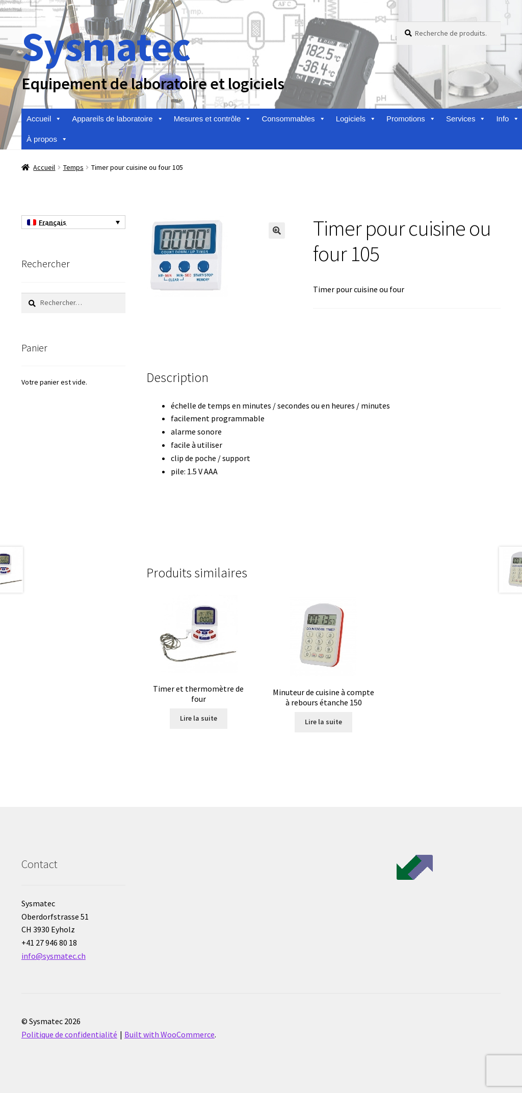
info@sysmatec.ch (53, 956)
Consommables (293, 119)
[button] (277, 230)
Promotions (411, 119)
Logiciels (356, 119)
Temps (73, 167)
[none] (73, 222)
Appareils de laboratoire (117, 119)
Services (466, 119)
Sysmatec (105, 46)
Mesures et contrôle (213, 119)
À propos (47, 139)
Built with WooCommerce (169, 1034)
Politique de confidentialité (69, 1034)
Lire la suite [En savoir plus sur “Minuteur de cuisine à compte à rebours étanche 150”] (323, 721)
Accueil (44, 119)
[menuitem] (73, 222)
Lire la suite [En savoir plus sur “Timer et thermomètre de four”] (198, 718)
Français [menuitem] (52, 222)
